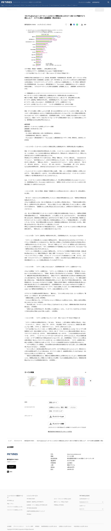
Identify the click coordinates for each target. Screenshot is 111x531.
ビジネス (63, 5)
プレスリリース (18, 440)
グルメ (69, 5)
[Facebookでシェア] (74, 24)
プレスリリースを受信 (84, 2)
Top (2, 5)
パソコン (73, 407)
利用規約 (37, 526)
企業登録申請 (95, 2)
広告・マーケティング (55, 411)
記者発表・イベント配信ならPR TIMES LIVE (37, 505)
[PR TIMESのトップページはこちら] (21, 2)
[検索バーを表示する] (108, 2)
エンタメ (28, 5)
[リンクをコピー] (85, 24)
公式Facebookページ (84, 498)
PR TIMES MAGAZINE (32, 508)
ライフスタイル (55, 5)
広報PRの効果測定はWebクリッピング (36, 511)
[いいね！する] (66, 24)
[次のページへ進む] (90, 380)
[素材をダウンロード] (82, 24)
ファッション (45, 5)
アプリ (22, 5)
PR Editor (29, 514)
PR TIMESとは (10, 500)
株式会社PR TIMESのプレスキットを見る (60, 431)
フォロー (11, 467)
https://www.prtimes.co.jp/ (74, 454)
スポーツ (75, 5)
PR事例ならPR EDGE (59, 505)
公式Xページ (82, 505)
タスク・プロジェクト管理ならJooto (62, 498)
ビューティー (36, 5)
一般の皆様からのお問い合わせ (80, 526)
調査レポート (53, 402)
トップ (9, 440)
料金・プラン (10, 503)
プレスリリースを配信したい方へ (15, 510)
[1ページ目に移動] (85, 372)
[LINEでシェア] (77, 24)
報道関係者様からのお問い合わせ (49, 526)
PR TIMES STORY (31, 498)
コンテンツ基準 (29, 526)
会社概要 (9, 526)
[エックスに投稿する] (71, 24)
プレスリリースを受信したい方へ (15, 506)
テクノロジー (8, 5)
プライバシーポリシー (18, 526)
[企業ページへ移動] (12, 454)
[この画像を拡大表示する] (32, 381)
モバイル (16, 5)
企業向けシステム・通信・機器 (58, 407)
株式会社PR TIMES (29, 440)
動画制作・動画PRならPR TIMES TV (35, 502)
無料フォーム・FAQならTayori (61, 502)
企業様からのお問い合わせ (65, 526)
